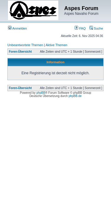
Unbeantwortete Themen (25, 45)
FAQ (80, 28)
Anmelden (17, 28)
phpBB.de (75, 96)
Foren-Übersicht (20, 51)
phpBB (40, 92)
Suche (96, 28)
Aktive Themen (56, 45)
